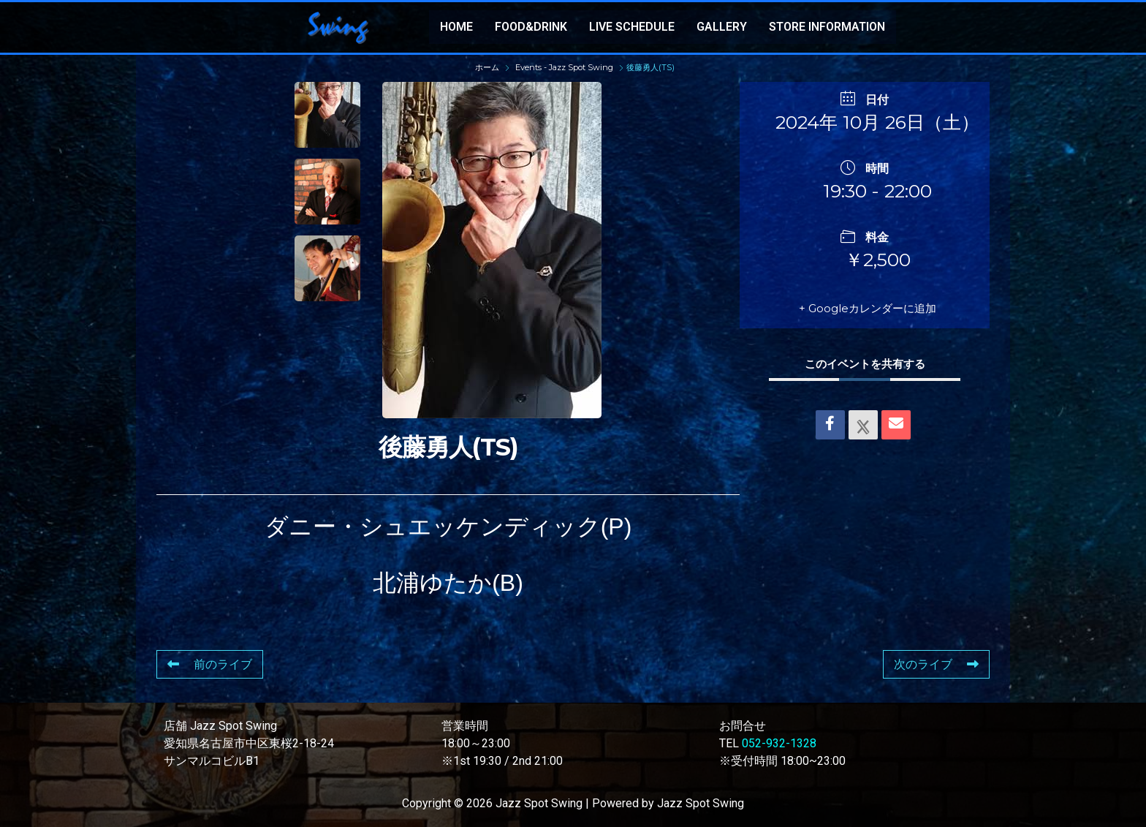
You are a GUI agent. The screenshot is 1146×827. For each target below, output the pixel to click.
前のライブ (209, 664)
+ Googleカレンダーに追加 (867, 308)
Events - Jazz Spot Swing (564, 67)
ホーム (488, 67)
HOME (456, 27)
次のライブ (936, 664)
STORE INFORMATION (827, 27)
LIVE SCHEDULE (632, 27)
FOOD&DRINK (531, 27)
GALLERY (722, 27)
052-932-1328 (779, 743)
